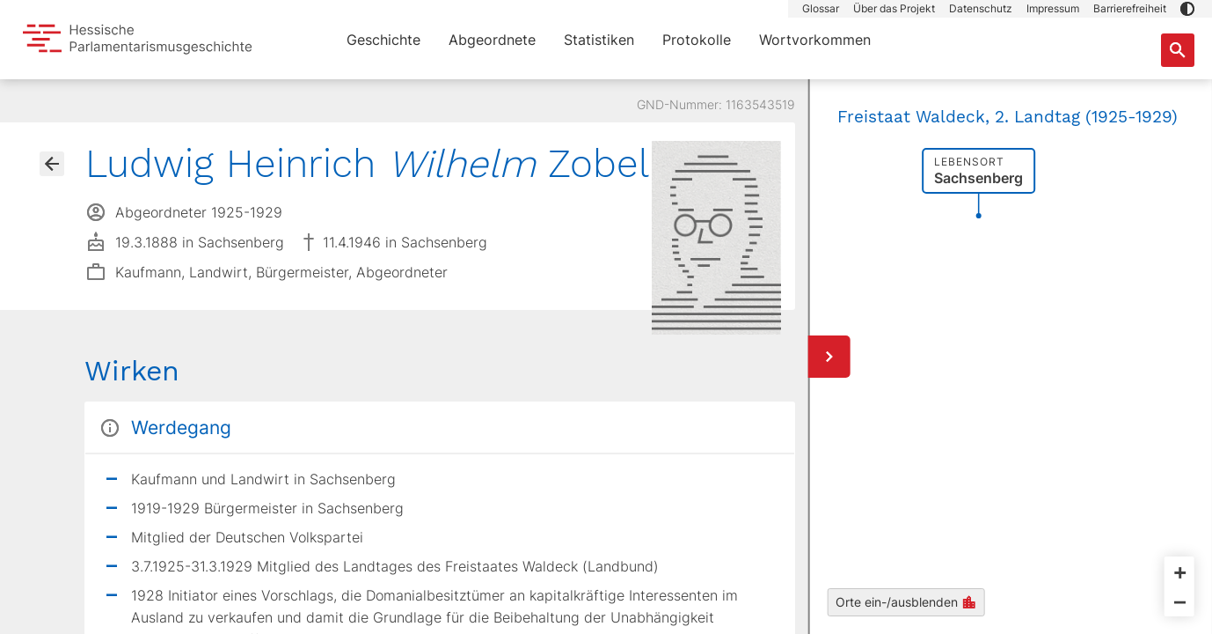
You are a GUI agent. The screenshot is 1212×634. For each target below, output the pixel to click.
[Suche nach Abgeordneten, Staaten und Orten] (1177, 50)
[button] (1187, 9)
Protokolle (696, 39)
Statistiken (599, 39)
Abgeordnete (492, 39)
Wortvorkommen (815, 39)
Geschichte (383, 39)
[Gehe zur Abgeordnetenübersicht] (52, 163)
